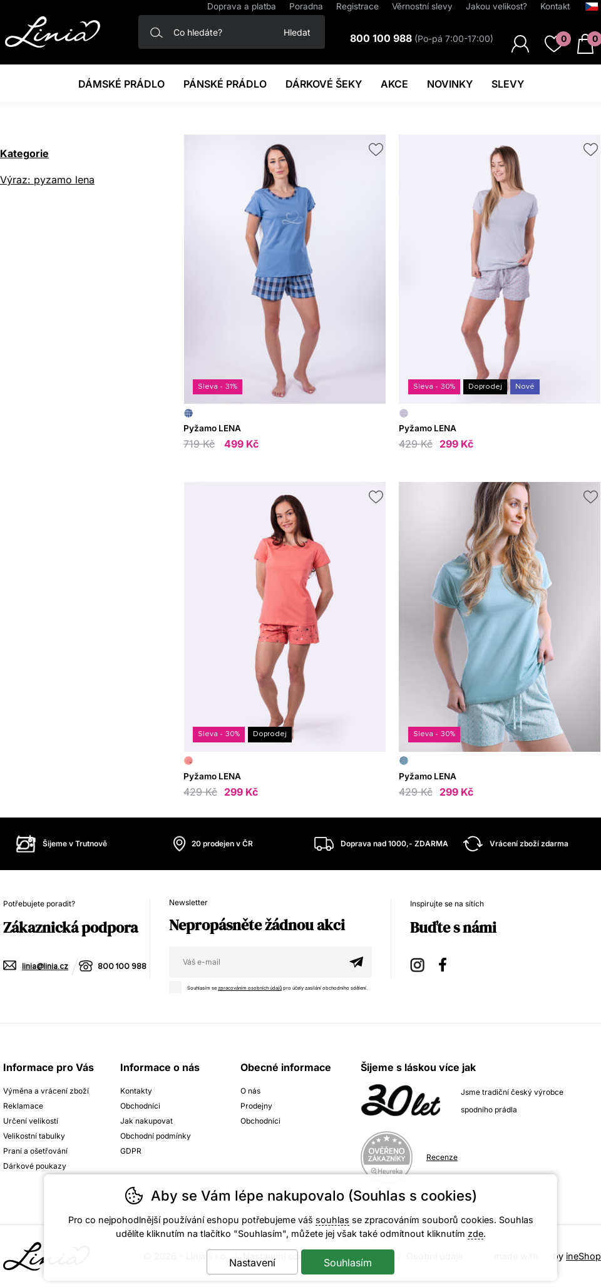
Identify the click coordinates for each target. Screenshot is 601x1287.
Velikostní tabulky (34, 1136)
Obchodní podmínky (155, 1136)
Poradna (306, 6)
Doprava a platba (241, 6)
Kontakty (136, 1090)
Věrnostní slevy (422, 6)
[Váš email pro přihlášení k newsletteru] (255, 962)
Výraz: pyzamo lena (47, 179)
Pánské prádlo (225, 84)
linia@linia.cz (45, 967)
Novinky (450, 84)
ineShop (583, 1256)
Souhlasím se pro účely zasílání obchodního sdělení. (271, 986)
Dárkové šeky (323, 84)
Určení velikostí (30, 1120)
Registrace (357, 6)
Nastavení (252, 1262)
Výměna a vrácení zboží (46, 1090)
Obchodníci (140, 1105)
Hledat (297, 32)
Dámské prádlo (121, 84)
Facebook (447, 963)
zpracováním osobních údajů (250, 988)
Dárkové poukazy (34, 1166)
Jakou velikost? (496, 6)
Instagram (418, 963)
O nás (250, 1090)
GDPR (130, 1151)
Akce (394, 84)
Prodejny (256, 1105)
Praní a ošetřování (35, 1151)
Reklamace (23, 1105)
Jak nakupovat (146, 1120)
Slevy (507, 84)
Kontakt (555, 6)
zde (475, 1233)
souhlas (332, 1219)
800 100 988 (122, 967)
